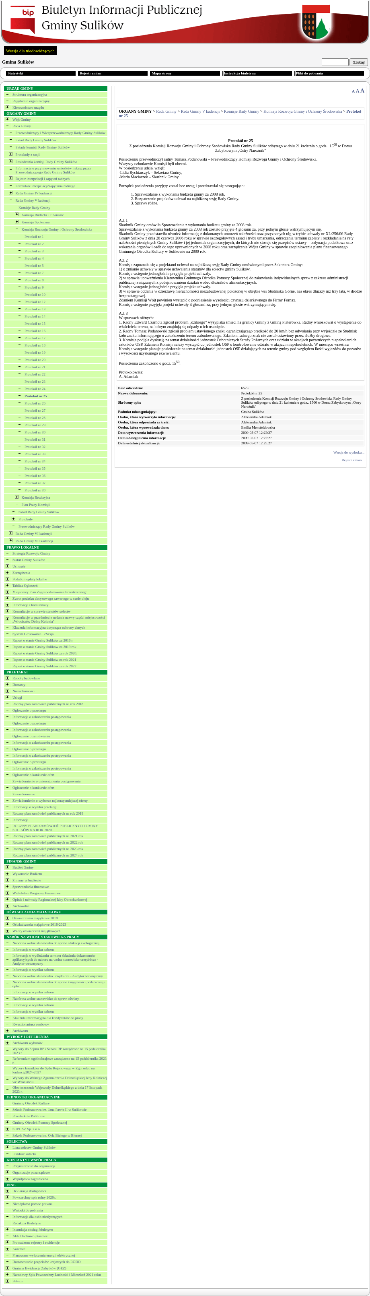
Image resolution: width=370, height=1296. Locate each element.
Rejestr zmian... (353, 460)
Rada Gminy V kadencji (33, 200)
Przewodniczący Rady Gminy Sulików (46, 526)
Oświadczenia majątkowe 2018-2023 (39, 924)
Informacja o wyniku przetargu (35, 807)
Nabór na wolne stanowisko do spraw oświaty (45, 999)
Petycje (17, 1281)
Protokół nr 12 (35, 302)
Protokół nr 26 (35, 403)
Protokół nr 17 (35, 338)
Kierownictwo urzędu (28, 107)
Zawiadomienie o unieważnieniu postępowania (46, 781)
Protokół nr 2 (34, 244)
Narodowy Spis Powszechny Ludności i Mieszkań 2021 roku (56, 1275)
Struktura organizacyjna (29, 95)
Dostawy (18, 685)
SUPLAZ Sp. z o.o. (26, 1129)
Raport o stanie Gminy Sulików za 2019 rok (44, 647)
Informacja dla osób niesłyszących (37, 1217)
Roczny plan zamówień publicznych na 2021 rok (47, 836)
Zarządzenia (21, 573)
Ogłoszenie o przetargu (29, 710)
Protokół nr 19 (35, 353)
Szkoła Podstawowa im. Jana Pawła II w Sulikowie (49, 1110)
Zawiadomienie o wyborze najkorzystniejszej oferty (50, 801)
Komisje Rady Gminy (34, 208)
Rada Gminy (21, 126)
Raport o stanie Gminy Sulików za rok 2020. (44, 653)
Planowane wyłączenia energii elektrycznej (43, 1255)
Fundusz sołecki (24, 1154)
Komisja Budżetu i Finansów (43, 215)
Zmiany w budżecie (26, 880)
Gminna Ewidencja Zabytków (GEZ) (39, 1268)
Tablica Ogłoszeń (25, 586)
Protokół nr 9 (34, 287)
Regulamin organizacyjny (31, 101)
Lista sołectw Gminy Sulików (34, 1147)
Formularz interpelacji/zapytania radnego (45, 186)
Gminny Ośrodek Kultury (31, 1103)
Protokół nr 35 (35, 468)
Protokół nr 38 (35, 490)
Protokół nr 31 (35, 440)
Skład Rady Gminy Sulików (36, 140)
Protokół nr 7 (34, 273)
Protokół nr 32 (35, 447)
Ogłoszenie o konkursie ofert (33, 775)
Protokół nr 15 (35, 324)
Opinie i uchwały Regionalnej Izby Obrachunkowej (49, 900)
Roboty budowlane (26, 678)
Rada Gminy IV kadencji (34, 193)
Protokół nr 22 (35, 374)
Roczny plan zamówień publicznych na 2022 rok (47, 842)
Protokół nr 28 (35, 418)
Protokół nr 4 (34, 258)
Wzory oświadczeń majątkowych (36, 931)
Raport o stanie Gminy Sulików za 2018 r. (42, 640)
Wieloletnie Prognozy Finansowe (36, 893)
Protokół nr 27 (35, 411)
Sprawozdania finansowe (30, 887)
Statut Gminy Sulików (28, 560)
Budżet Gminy (23, 867)
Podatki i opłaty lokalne (29, 579)
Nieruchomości (23, 691)
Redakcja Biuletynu (26, 1223)
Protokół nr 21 (35, 367)
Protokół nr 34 (35, 461)
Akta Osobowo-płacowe (29, 1236)
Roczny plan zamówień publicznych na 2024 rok (47, 855)
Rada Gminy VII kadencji (34, 541)
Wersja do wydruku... (348, 452)
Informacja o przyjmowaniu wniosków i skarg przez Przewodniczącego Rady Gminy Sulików (53, 170)
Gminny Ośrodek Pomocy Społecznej (39, 1123)
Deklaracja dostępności (29, 1191)
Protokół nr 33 (35, 454)
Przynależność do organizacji (33, 1166)
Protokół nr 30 (35, 432)
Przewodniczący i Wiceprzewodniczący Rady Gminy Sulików (61, 133)
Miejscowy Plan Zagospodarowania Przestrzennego (49, 592)
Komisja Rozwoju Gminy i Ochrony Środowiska (57, 229)
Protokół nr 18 (35, 345)
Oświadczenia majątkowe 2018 (35, 918)
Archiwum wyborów (27, 1043)
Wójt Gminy (21, 120)
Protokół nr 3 (34, 251)
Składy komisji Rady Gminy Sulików (43, 147)
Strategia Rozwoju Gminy (31, 553)
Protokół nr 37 (35, 483)
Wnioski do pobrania (27, 1210)
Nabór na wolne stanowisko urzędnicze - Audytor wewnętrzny (57, 976)
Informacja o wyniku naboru (33, 949)
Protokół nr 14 (35, 316)
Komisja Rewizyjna (36, 497)
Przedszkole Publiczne (28, 1116)
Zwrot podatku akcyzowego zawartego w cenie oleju (50, 598)
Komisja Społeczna (36, 222)
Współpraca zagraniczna (30, 1179)
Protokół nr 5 (34, 266)
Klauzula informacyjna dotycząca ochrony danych (48, 627)
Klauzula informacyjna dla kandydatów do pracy (47, 1018)
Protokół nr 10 (35, 295)
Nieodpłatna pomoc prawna (32, 1204)
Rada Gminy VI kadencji (34, 534)
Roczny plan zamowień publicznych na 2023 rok (47, 849)
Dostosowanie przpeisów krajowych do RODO (46, 1262)
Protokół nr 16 (35, 331)
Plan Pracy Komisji (36, 505)
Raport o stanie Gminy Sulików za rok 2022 (44, 666)
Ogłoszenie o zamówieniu (31, 736)
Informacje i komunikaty (30, 605)
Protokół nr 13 (35, 309)
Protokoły (25, 519)
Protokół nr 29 (35, 425)
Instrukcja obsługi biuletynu (32, 1230)
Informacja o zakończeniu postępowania (41, 717)
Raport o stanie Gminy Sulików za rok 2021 (44, 660)
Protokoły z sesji (28, 155)
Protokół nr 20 (35, 360)
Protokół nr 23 (35, 382)
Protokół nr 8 (34, 280)
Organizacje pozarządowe (31, 1172)
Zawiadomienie (23, 794)
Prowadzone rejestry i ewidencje (36, 1242)
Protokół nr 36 (35, 476)
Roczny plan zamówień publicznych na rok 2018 (47, 704)
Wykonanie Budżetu (27, 874)
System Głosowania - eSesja (32, 634)
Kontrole (18, 1249)
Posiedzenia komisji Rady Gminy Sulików (46, 162)
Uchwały (19, 566)
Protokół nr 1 (34, 237)
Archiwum (20, 1031)
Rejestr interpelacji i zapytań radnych (43, 179)
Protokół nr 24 (35, 389)
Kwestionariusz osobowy (30, 1024)
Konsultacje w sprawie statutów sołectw (41, 611)
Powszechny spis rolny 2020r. (34, 1197)
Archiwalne (20, 906)
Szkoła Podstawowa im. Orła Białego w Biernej (47, 1135)
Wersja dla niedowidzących (30, 50)
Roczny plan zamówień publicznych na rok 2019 (47, 813)
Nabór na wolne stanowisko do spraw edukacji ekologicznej (55, 943)
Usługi (17, 697)
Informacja (20, 820)
